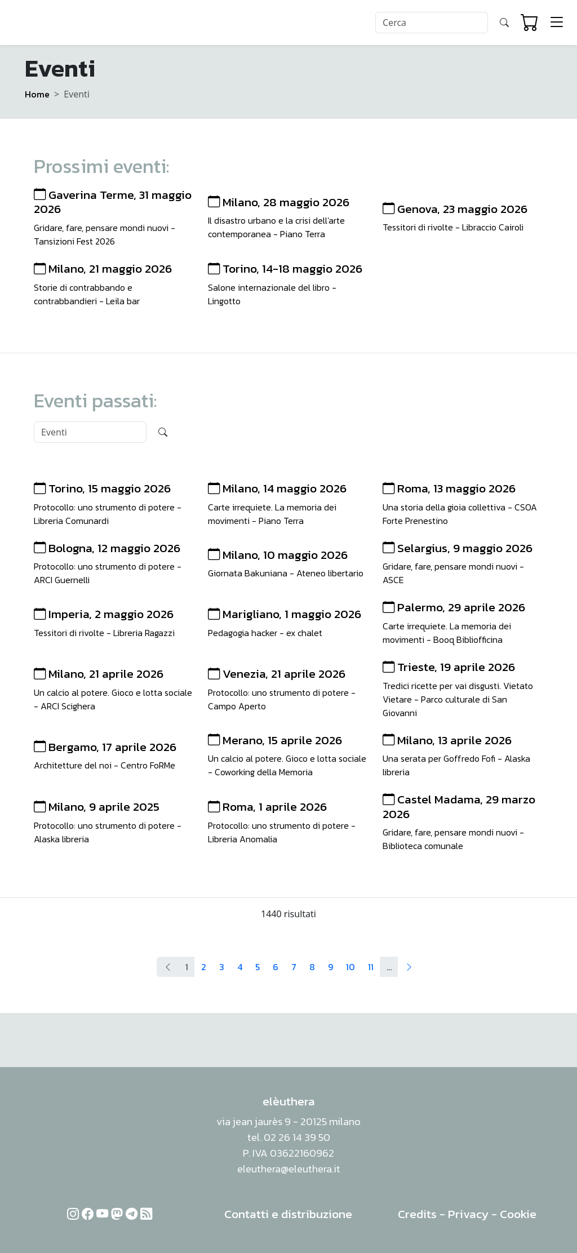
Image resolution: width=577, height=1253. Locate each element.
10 (350, 967)
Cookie (518, 1214)
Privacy (468, 1214)
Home (37, 94)
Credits (417, 1214)
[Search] (431, 22)
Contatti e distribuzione (288, 1214)
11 (371, 967)
